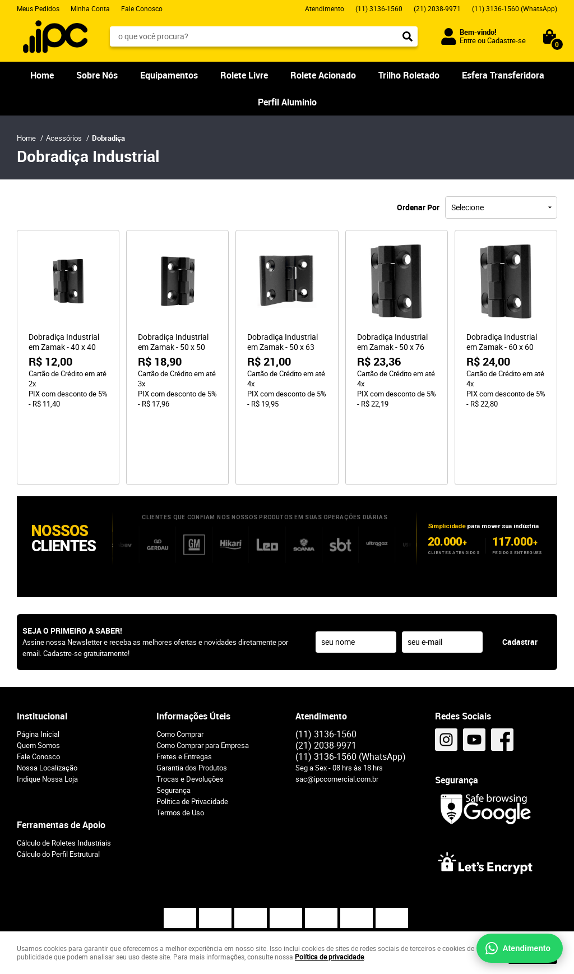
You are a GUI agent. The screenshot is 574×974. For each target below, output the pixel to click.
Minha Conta (90, 8)
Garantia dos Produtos (191, 703)
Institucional (42, 651)
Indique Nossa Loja (47, 714)
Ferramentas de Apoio (61, 760)
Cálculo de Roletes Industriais (64, 778)
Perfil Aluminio (287, 102)
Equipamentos (169, 75)
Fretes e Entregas (184, 692)
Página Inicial (38, 669)
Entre (468, 40)
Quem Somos (38, 681)
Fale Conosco (142, 8)
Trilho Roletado (408, 75)
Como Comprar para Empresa (202, 681)
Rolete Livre (244, 75)
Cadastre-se (506, 40)
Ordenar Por (418, 207)
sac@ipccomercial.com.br (336, 714)
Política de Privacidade (192, 737)
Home (42, 75)
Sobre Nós (97, 75)
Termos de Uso (180, 748)
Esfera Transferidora (503, 75)
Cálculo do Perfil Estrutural (58, 789)
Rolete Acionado (323, 75)
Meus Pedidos (38, 8)
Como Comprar (179, 669)
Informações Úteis (193, 651)
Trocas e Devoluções (190, 714)
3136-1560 (378, 8)
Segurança (173, 726)
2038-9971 (437, 8)
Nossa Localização (47, 703)
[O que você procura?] (407, 36)
